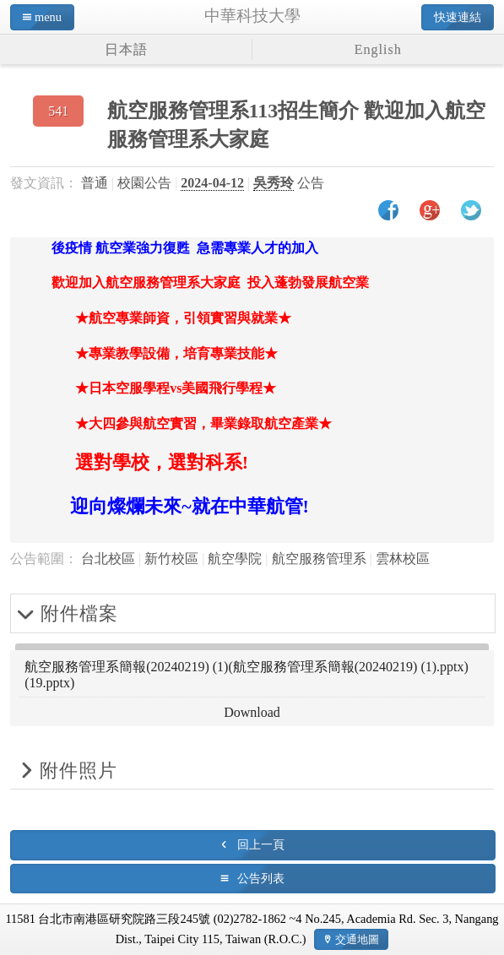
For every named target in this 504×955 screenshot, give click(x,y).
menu (48, 17)
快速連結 (457, 17)
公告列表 (261, 878)
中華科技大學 (252, 15)
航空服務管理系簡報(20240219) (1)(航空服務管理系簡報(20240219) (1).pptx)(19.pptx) (246, 674)
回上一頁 (261, 844)
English (378, 49)
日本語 (126, 49)
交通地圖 (357, 939)
